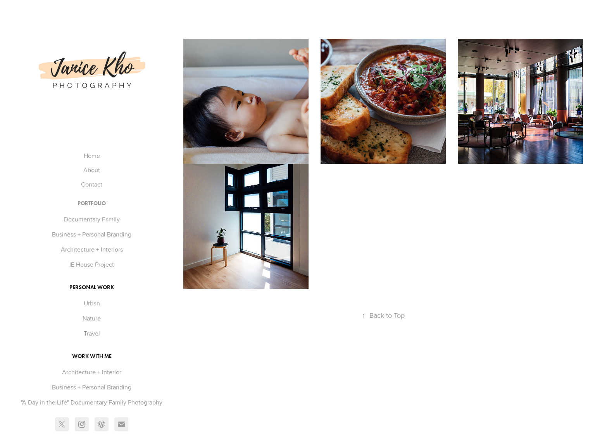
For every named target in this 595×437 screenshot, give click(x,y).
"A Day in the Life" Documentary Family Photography (91, 402)
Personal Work (91, 287)
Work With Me (92, 356)
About (91, 170)
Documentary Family (92, 219)
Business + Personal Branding (91, 234)
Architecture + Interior (91, 372)
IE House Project (91, 264)
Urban (92, 303)
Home (92, 155)
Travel (92, 333)
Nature (92, 318)
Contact (91, 184)
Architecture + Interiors (92, 249)
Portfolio (92, 203)
